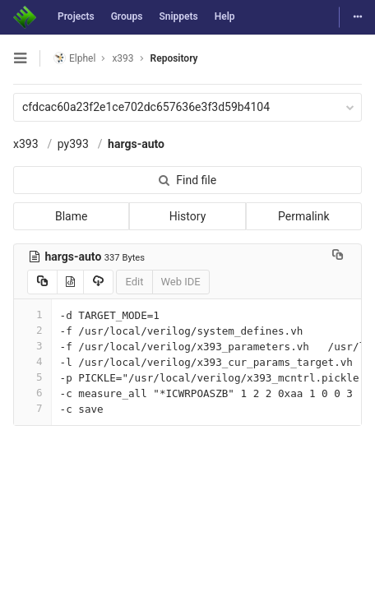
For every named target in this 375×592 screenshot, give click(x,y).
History (187, 216)
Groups (127, 16)
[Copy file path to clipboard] (337, 256)
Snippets (178, 16)
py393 (73, 143)
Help (225, 16)
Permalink (303, 216)
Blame (71, 216)
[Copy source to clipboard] (42, 282)
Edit (134, 281)
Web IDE (181, 281)
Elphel (74, 58)
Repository (174, 58)
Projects (76, 16)
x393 (26, 143)
